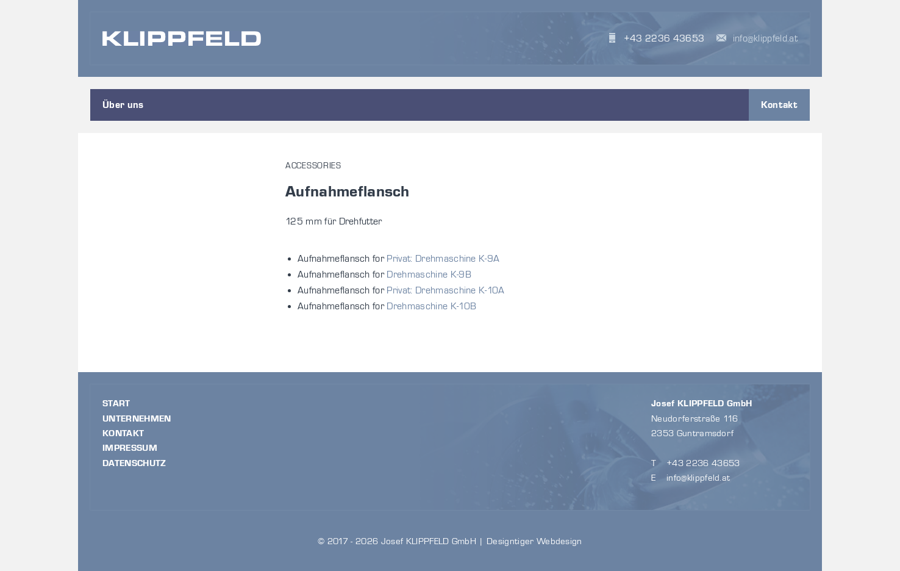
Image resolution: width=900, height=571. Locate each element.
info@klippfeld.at (765, 38)
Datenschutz (134, 463)
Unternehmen (136, 419)
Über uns (123, 104)
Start (116, 403)
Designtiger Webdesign (534, 541)
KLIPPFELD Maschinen (181, 38)
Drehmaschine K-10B (431, 306)
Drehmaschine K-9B (429, 274)
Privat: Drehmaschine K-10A (445, 290)
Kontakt (779, 104)
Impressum (129, 448)
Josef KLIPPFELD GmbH (701, 403)
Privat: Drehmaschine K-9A (443, 258)
